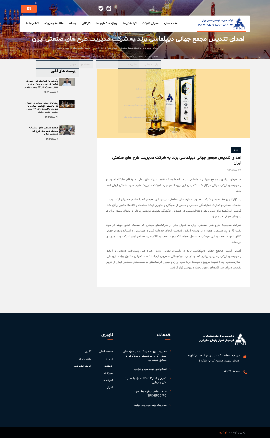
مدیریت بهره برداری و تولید (150, 405)
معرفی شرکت (150, 23)
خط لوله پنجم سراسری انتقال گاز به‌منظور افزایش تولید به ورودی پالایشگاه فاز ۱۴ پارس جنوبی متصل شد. (42, 107)
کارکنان (86, 23)
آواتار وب (222, 432)
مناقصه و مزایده (53, 23)
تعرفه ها (108, 380)
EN (29, 9)
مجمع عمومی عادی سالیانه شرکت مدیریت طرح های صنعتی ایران (43, 131)
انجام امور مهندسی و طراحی (150, 369)
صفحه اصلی (171, 23)
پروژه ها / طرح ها (106, 23)
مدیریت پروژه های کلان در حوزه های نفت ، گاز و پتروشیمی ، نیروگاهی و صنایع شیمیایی (145, 355)
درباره (109, 359)
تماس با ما (32, 23)
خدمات (108, 366)
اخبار (110, 387)
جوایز (236, 149)
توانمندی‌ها (129, 23)
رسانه (72, 23)
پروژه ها (108, 373)
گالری (88, 351)
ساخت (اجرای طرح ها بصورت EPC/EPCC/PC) (149, 394)
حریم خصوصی (82, 366)
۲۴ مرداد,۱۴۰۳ (233, 170)
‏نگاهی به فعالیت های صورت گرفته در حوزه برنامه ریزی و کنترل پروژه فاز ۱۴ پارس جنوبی (41, 84)
